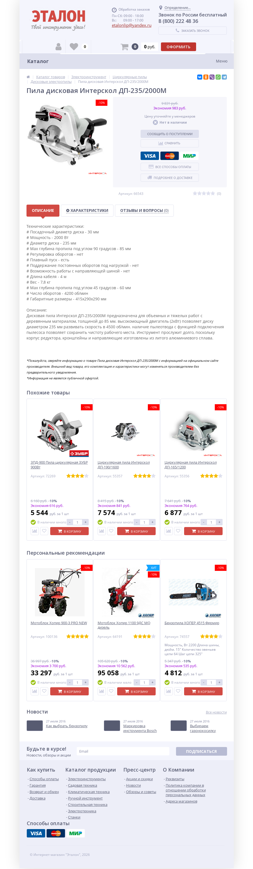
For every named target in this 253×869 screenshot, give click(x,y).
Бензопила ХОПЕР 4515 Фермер (192, 623)
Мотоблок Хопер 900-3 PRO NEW (59, 623)
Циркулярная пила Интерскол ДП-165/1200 (191, 465)
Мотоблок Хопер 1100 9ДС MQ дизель (124, 625)
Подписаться (201, 751)
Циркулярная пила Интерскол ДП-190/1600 (124, 465)
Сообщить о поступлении (169, 134)
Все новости (216, 712)
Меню (222, 61)
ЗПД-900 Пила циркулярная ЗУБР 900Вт (59, 465)
